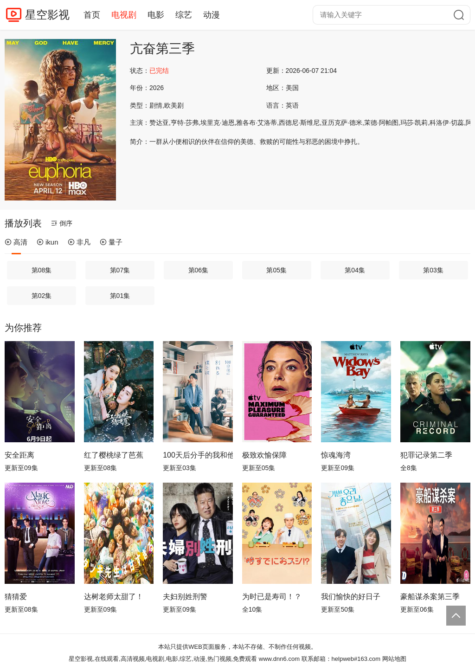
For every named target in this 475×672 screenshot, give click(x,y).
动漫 (211, 14)
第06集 (198, 270)
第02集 (42, 295)
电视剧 (123, 14)
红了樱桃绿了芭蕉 (113, 455)
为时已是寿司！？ (272, 597)
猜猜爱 (16, 597)
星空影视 (47, 14)
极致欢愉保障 (264, 455)
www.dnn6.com (279, 658)
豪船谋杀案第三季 (430, 597)
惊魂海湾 (336, 455)
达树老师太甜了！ (113, 597)
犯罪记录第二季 (426, 455)
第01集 (120, 295)
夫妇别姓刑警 (185, 597)
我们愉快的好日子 (350, 597)
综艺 (183, 14)
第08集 (42, 270)
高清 (16, 242)
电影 (156, 14)
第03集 (433, 270)
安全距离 (19, 455)
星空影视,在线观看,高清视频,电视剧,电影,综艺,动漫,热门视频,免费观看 (163, 658)
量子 (111, 242)
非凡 (79, 242)
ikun (47, 242)
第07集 (120, 270)
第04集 (355, 270)
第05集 (276, 270)
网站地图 (394, 658)
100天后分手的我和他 (198, 455)
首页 (91, 14)
